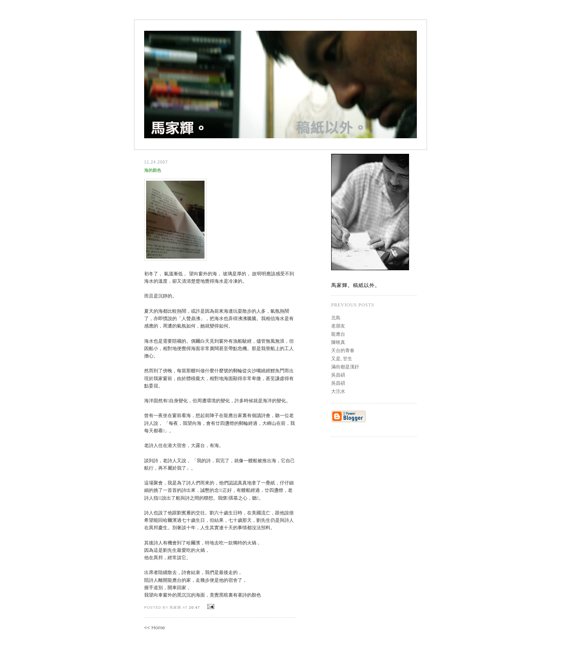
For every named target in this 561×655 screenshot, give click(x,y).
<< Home (154, 627)
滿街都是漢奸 (345, 367)
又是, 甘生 (341, 358)
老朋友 (338, 326)
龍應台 (338, 334)
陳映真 (338, 342)
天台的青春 (343, 350)
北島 (335, 317)
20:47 (194, 607)
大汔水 (338, 391)
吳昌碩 (338, 375)
